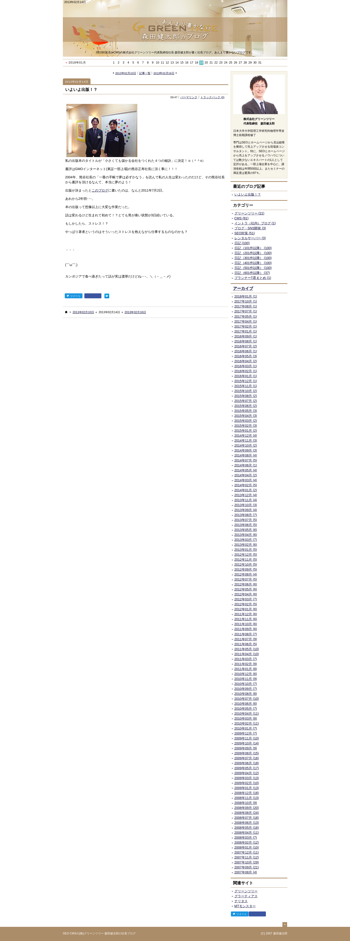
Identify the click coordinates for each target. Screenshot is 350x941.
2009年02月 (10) (246, 783)
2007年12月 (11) (246, 852)
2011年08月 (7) (245, 634)
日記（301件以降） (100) (253, 258)
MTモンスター (245, 906)
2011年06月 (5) (245, 644)
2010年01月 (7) (245, 728)
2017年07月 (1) (245, 311)
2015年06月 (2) (245, 406)
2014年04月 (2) (245, 475)
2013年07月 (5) (245, 520)
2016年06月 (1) (245, 351)
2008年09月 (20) (246, 808)
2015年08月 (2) (245, 396)
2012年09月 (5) (245, 569)
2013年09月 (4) (245, 510)
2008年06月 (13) (246, 823)
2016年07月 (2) (245, 346)
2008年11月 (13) (246, 798)
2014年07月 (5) (245, 460)
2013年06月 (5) (245, 525)
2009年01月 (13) (246, 788)
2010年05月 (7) (245, 708)
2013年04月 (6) (245, 535)
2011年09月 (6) (245, 629)
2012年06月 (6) (245, 584)
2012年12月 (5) (245, 554)
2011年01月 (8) (245, 669)
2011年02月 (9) (245, 664)
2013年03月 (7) (245, 540)
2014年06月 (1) (245, 465)
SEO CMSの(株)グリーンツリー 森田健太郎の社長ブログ (99, 933)
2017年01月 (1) (245, 331)
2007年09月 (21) (246, 867)
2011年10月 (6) (245, 624)
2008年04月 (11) (246, 832)
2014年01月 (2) (245, 490)
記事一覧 (145, 73)
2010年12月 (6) (245, 674)
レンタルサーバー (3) (250, 238)
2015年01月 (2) (245, 430)
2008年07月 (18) (246, 818)
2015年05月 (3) (245, 411)
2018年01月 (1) (245, 296)
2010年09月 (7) (245, 689)
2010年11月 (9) (245, 679)
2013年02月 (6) (245, 545)
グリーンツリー (246, 891)
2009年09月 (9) (245, 748)
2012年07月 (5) (245, 579)
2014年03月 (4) (245, 480)
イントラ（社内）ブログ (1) (255, 223)
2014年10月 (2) (245, 445)
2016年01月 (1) (245, 376)
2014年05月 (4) (245, 470)
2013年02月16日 (163, 73)
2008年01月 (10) (246, 847)
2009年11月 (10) (246, 738)
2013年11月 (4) (245, 500)
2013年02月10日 (125, 73)
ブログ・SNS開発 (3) (250, 228)
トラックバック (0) (212, 97)
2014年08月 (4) (245, 455)
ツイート (73, 296)
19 (201, 62)
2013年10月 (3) (245, 505)
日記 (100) (242, 243)
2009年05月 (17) (246, 768)
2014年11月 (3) (245, 440)
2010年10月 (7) (245, 684)
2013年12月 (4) (245, 495)
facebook (92, 295)
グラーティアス (246, 896)
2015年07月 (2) (245, 401)
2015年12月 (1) (245, 381)
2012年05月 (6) (245, 589)
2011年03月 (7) (245, 659)
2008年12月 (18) (246, 793)
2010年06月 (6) (245, 704)
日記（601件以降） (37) (252, 273)
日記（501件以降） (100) (253, 268)
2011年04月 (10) (246, 654)
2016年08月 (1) (245, 341)
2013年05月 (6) (245, 530)
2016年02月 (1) (245, 371)
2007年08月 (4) (245, 872)
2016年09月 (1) (245, 336)
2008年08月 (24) (246, 813)
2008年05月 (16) (246, 828)
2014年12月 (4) (245, 435)
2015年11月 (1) (245, 386)
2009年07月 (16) (246, 758)
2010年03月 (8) (245, 718)
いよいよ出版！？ (81, 89)
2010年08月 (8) (245, 694)
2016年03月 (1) (245, 366)
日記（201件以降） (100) (253, 253)
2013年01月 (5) (245, 550)
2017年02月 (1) (245, 326)
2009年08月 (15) (246, 753)
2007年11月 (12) (246, 857)
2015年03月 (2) (245, 421)
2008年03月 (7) (245, 837)
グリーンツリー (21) (249, 213)
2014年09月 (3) (245, 450)
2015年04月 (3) (245, 416)
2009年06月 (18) (246, 763)
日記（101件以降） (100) (253, 248)
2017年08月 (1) (245, 306)
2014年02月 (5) (245, 485)
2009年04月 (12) (246, 773)
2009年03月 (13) (246, 778)
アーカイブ (243, 288)
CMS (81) (241, 218)
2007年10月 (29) (246, 862)
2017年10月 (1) (245, 301)
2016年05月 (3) (245, 356)
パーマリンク (188, 97)
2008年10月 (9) (245, 803)
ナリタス (241, 901)
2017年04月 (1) (245, 321)
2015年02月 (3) (245, 426)
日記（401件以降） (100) (253, 263)
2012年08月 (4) (245, 574)
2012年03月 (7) (245, 599)
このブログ (100, 190)
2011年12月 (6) (245, 614)
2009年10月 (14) (246, 743)
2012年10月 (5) (245, 564)
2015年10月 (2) (245, 391)
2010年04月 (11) (246, 713)
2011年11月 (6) (245, 619)
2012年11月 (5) (245, 559)
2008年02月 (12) (246, 842)
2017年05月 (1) (245, 316)
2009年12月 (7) (245, 733)
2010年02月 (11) (246, 723)
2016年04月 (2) (245, 361)
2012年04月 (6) (245, 594)
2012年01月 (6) (245, 609)
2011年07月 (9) (245, 639)
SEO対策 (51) (244, 233)
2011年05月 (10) (246, 649)
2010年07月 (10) (246, 699)
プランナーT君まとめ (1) (252, 278)
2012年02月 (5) (245, 604)
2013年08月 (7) (245, 515)
